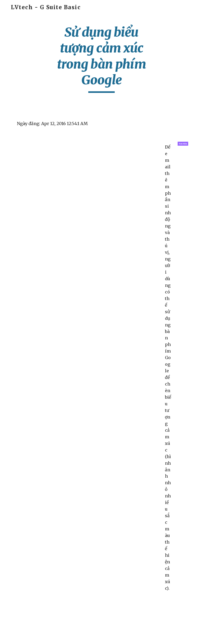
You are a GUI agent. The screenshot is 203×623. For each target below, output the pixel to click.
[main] (101, 58)
